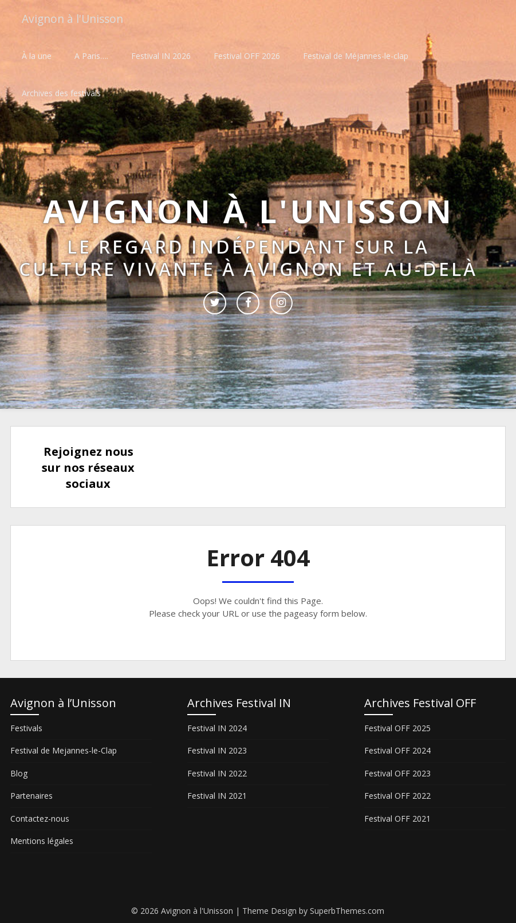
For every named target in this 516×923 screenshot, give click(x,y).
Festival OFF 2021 (397, 818)
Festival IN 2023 (217, 750)
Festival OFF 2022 (397, 795)
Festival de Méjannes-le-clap (355, 55)
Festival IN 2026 (161, 55)
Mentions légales (41, 840)
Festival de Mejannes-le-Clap (63, 750)
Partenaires (31, 795)
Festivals (26, 728)
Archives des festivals (61, 93)
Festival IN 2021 (217, 795)
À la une (37, 55)
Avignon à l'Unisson (75, 18)
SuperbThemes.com (347, 910)
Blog (18, 773)
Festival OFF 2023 (397, 773)
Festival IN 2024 (217, 728)
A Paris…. (91, 55)
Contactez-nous (39, 818)
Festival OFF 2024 (397, 750)
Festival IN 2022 (217, 773)
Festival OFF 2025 (397, 728)
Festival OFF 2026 (247, 55)
